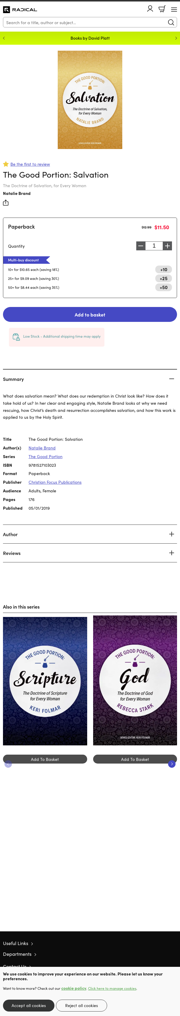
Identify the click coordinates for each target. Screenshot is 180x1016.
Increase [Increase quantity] (167, 245)
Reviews (12, 553)
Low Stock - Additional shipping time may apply (62, 336)
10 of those (20, 9)
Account (150, 8)
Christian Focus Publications (55, 482)
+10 (163, 269)
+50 (164, 287)
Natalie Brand (17, 193)
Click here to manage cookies (112, 988)
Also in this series (21, 606)
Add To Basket (45, 759)
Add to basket (90, 314)
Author (10, 534)
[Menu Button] (174, 9)
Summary (13, 379)
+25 (164, 278)
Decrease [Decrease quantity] (140, 245)
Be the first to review (30, 164)
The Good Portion (45, 456)
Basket (162, 9)
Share (6, 203)
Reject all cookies (81, 1005)
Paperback (21, 226)
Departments (17, 953)
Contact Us (14, 966)
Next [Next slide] (176, 38)
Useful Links (15, 943)
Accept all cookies (29, 1005)
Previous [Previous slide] (4, 38)
